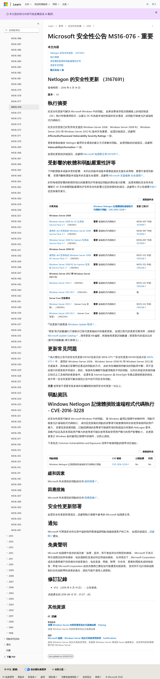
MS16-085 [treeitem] (16, 55)
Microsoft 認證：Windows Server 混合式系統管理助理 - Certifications (82, 638)
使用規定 (87, 676)
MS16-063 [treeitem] (16, 181)
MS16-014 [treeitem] (16, 455)
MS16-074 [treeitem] (16, 118)
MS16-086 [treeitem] (16, 49)
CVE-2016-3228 (119, 464)
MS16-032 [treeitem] (16, 352)
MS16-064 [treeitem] (16, 175)
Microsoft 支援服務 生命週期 (125, 175)
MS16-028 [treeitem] (16, 375)
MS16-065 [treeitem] (16, 169)
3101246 (140, 258)
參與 (43, 676)
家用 (61, 25)
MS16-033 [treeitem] (16, 347)
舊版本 (21, 676)
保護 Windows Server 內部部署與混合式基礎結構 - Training (77, 625)
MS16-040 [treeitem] (16, 307)
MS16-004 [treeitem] (16, 513)
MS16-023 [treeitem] (16, 404)
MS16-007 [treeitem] (16, 495)
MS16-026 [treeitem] (16, 387)
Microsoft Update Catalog (62, 335)
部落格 (31, 676)
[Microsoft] (6, 4)
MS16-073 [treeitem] (16, 124)
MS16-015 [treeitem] (16, 450)
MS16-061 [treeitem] (16, 192)
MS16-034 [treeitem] (16, 341)
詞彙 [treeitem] (8, 650)
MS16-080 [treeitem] (16, 84)
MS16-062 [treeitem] (16, 186)
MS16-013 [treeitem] (16, 461)
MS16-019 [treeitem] (16, 427)
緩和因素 (90, 481)
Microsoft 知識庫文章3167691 (99, 154)
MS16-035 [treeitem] (16, 335)
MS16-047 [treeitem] (16, 272)
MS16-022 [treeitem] (16, 410)
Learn (51, 25)
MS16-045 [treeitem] (16, 284)
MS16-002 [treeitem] (16, 524)
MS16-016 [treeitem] (16, 444)
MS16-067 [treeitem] (16, 158)
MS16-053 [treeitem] (16, 238)
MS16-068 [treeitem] (16, 152)
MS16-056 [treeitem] (16, 221)
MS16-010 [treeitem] (16, 478)
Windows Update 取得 (80, 324)
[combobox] (21, 30)
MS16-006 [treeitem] (16, 501)
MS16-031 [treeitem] (16, 358)
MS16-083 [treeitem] (16, 66)
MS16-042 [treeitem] (16, 295)
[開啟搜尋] (147, 4)
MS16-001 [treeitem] (16, 530)
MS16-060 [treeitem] (16, 198)
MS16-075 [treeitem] (16, 112)
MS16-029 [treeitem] (16, 369)
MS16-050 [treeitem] (16, 255)
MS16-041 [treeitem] (16, 301)
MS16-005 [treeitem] (16, 507)
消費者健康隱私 (69, 676)
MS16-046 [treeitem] (16, 278)
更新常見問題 (56, 65)
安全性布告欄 (74, 25)
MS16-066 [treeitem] (16, 164)
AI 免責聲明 (8, 676)
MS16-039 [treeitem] (16, 312)
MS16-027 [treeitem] (16, 381)
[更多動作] (152, 26)
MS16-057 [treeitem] (16, 215)
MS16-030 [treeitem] (16, 364)
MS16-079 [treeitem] (16, 89)
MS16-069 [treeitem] (16, 147)
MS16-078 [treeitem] (16, 95)
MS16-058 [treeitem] (16, 209)
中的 (152, 186)
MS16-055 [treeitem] (16, 227)
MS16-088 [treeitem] (16, 38)
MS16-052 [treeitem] (16, 244)
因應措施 (90, 497)
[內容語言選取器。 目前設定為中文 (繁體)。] (11, 669)
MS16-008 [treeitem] (16, 490)
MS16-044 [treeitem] (16, 289)
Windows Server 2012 (59, 282)
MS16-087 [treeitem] (16, 44)
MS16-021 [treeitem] (16, 415)
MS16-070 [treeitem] (16, 141)
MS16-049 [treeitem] (16, 261)
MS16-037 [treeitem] (16, 324)
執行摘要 (54, 56)
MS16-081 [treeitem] (16, 78)
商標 (97, 676)
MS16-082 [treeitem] (16, 72)
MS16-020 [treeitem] (16, 421)
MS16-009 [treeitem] (16, 484)
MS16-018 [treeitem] (16, 432)
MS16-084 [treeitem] (16, 61)
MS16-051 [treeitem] (16, 249)
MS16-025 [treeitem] (16, 392)
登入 (154, 4)
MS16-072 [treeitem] (16, 129)
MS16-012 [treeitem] (16, 467)
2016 (88, 25)
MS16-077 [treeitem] (16, 101)
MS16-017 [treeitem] (16, 438)
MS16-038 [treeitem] (16, 318)
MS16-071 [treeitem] (16, 135)
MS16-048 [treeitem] (16, 267)
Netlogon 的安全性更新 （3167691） (68, 52)
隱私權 (52, 676)
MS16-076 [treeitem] (16, 106)
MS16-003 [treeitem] (16, 518)
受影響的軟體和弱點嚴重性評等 (65, 61)
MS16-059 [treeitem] (16, 204)
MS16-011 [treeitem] (15, 472)
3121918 (140, 224)
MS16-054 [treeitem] (16, 232)
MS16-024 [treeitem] (16, 398)
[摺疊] (38, 23)
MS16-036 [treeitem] (16, 330)
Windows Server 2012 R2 (61, 292)
